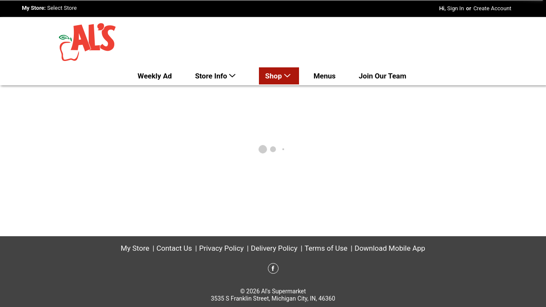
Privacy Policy (221, 248)
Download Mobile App (389, 248)
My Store (135, 248)
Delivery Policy (274, 248)
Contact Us (174, 248)
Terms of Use (326, 248)
